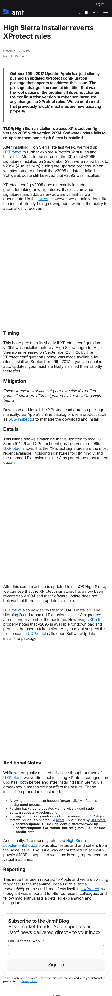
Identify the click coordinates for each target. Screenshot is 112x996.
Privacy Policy (29, 665)
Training (9, 883)
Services (9, 872)
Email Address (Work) (26, 625)
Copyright (14, 978)
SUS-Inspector (21, 314)
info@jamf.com (16, 781)
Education (10, 804)
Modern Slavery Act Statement (87, 978)
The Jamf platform (17, 827)
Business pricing (15, 838)
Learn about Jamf (47, 753)
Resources (11, 895)
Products (10, 917)
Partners (9, 906)
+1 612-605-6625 (18, 768)
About (7, 940)
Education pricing (16, 849)
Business (9, 793)
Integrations (12, 928)
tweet (43, 199)
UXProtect (12, 152)
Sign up (56, 649)
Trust (61, 978)
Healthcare (11, 816)
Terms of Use (46, 978)
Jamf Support (13, 861)
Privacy (29, 978)
